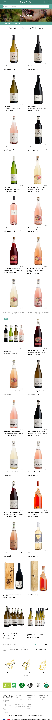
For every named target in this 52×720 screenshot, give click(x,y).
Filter (7, 23)
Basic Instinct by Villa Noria (36, 391)
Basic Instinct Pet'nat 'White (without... (14, 474)
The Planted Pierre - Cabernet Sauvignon (38, 149)
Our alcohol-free (19, 704)
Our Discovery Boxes (20, 702)
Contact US (29, 704)
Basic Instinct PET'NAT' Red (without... (14, 514)
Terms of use (30, 701)
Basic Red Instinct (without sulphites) (38, 433)
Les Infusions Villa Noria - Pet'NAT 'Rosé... (38, 312)
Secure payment (31, 702)
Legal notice (30, 699)
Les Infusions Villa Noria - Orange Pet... (14, 393)
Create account (42, 701)
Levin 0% (17, 701)
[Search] (26, 6)
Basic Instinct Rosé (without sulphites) (14, 433)
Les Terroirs (7, 66)
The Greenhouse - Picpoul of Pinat (13, 189)
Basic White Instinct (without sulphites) (38, 393)
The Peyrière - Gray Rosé (10, 149)
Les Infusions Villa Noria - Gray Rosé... (38, 229)
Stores (28, 708)
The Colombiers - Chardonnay (11, 68)
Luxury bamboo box (33, 594)
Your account (44, 695)
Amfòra (16, 697)
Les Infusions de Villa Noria (36, 187)
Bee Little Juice (18, 699)
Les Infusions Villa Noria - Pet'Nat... (37, 352)
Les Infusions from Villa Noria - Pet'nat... (13, 312)
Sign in (41, 699)
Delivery (29, 697)
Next (47, 644)
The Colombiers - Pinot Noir (35, 68)
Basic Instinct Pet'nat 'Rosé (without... (38, 474)
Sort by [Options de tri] (16, 23)
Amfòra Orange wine (33, 514)
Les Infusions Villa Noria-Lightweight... (13, 270)
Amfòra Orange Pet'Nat (10, 555)
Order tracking (42, 697)
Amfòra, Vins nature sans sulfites (38, 512)
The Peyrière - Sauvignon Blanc (12, 108)
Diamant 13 (31, 553)
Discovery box (7, 351)
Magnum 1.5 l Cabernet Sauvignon (37, 108)
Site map (29, 706)
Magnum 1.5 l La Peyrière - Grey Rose (14, 229)
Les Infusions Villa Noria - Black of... (37, 189)
